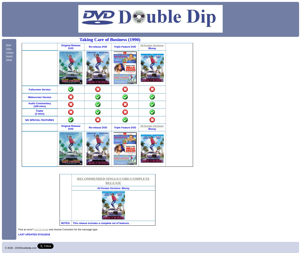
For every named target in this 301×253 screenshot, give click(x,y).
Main (8, 45)
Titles (9, 48)
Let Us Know (41, 229)
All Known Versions (151, 45)
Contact (10, 52)
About (9, 59)
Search (9, 56)
